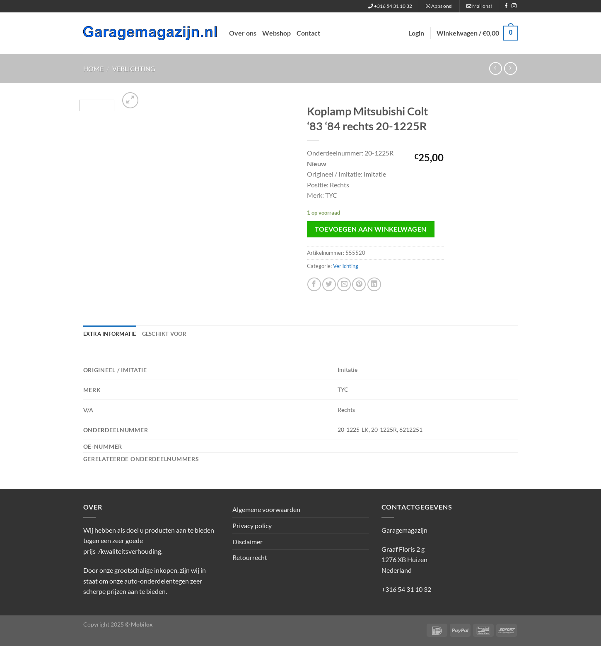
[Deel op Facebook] (314, 284)
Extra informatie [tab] (109, 333)
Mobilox (142, 624)
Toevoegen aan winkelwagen (371, 229)
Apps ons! (439, 6)
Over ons (242, 33)
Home (93, 68)
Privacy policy (252, 525)
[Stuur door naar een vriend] (344, 284)
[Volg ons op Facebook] (506, 6)
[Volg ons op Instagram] (514, 6)
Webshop (276, 33)
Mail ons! (479, 6)
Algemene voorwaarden (266, 509)
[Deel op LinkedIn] (374, 284)
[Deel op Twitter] (329, 284)
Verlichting (133, 68)
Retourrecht (249, 557)
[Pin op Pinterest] (359, 284)
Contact (308, 33)
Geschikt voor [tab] (164, 333)
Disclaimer (247, 542)
